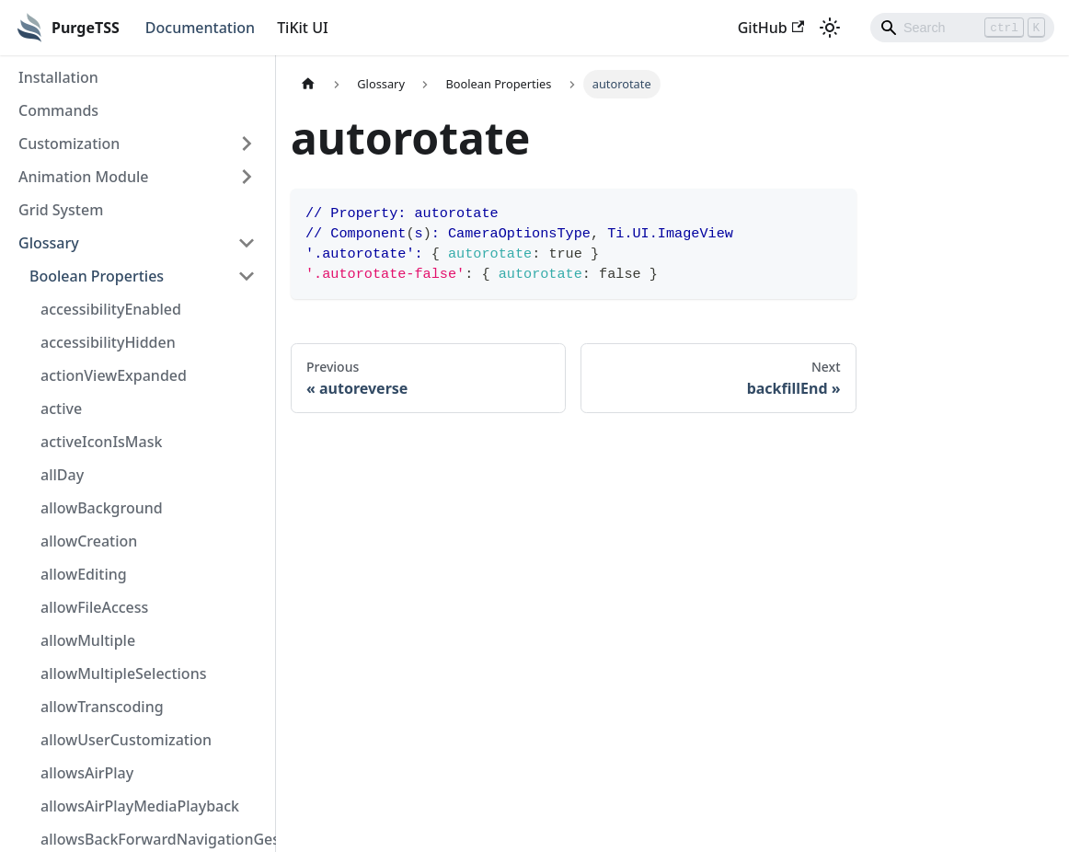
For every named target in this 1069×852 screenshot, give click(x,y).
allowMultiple (87, 640)
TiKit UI (302, 27)
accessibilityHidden (108, 342)
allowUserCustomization (126, 740)
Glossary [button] (48, 243)
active (61, 408)
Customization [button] (69, 143)
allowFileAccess (94, 607)
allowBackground (101, 508)
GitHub (771, 27)
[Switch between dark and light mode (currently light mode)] (830, 27)
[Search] (962, 27)
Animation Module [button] (83, 177)
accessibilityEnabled (110, 309)
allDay (62, 475)
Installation (58, 77)
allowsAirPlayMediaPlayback (139, 806)
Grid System (60, 210)
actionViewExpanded (113, 375)
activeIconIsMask (101, 442)
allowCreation (88, 541)
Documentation (200, 27)
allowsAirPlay (86, 773)
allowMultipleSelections (123, 673)
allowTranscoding (102, 707)
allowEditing (83, 574)
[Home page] (308, 84)
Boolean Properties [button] (96, 276)
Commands (58, 110)
